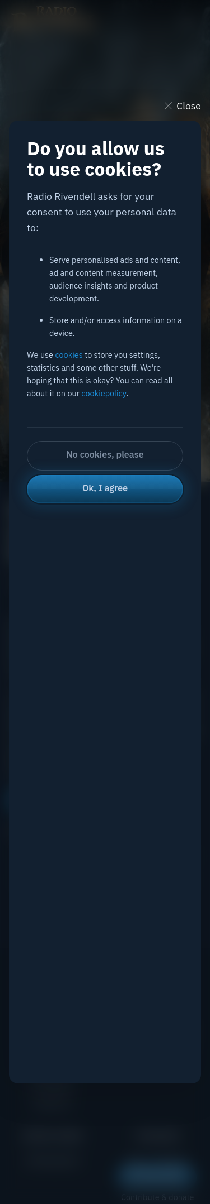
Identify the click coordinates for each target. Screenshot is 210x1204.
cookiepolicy (103, 393)
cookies (68, 354)
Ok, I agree (105, 487)
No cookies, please (104, 454)
